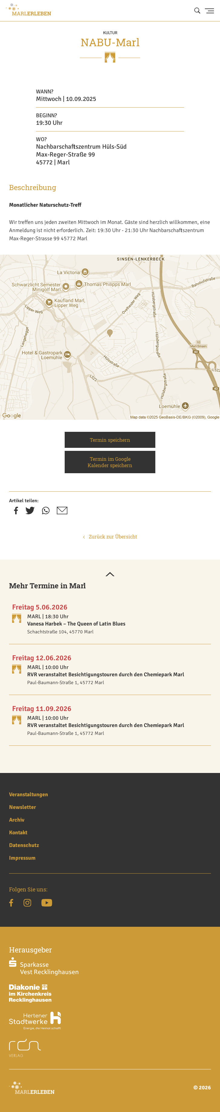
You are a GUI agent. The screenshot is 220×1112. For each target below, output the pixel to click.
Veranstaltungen (28, 794)
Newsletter (22, 807)
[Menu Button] (209, 10)
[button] (110, 575)
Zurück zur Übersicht (110, 536)
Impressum (22, 858)
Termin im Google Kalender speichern (110, 462)
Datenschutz (24, 845)
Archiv (16, 819)
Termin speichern (110, 440)
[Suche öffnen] (197, 10)
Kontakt (18, 832)
